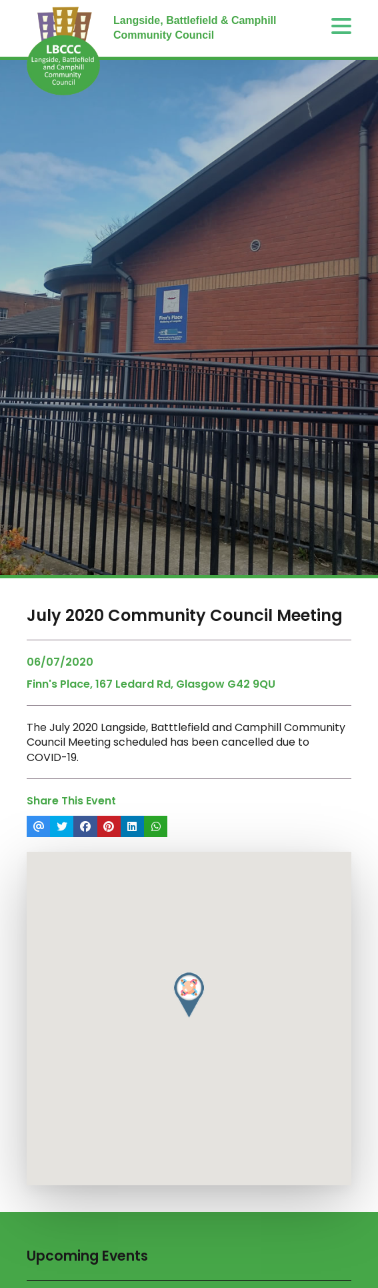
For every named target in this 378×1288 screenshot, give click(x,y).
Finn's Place (58, 684)
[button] (189, 995)
